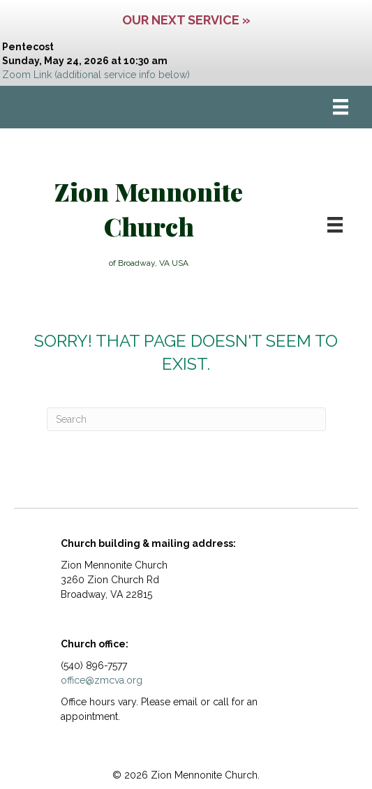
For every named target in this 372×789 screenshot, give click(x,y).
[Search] (186, 419)
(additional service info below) (122, 74)
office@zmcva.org (101, 680)
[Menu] (340, 106)
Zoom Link (27, 74)
